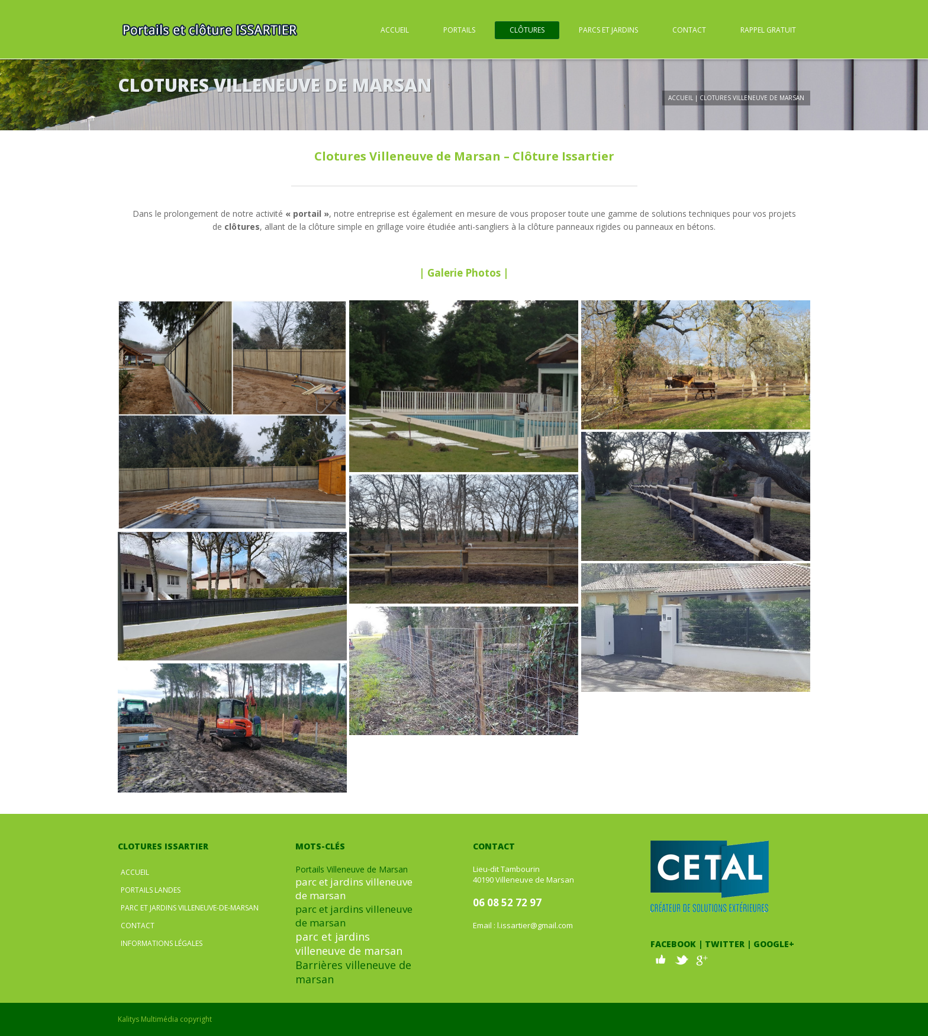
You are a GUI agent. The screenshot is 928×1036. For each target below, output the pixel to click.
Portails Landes (151, 890)
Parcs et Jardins (608, 30)
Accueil (395, 30)
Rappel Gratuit (768, 30)
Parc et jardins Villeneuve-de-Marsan (190, 908)
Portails (459, 30)
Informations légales (161, 943)
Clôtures (527, 30)
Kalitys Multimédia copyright (165, 1019)
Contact (689, 30)
